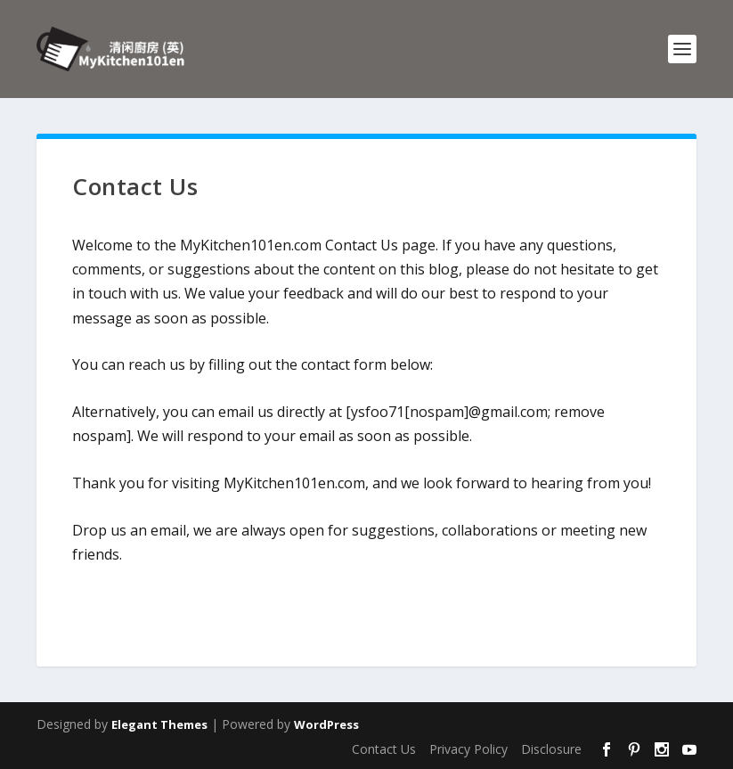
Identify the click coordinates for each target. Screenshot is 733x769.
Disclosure (551, 748)
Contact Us (384, 748)
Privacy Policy (468, 748)
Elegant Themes (159, 724)
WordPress (326, 724)
